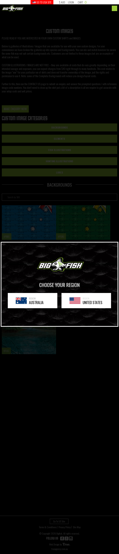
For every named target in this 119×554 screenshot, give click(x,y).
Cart (82, 2)
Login (71, 2)
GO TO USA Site (42, 2)
